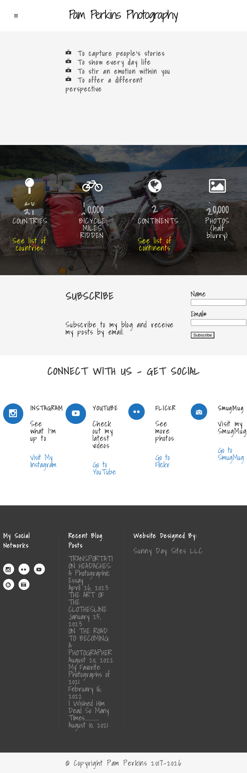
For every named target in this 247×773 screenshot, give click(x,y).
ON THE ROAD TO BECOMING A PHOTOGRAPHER (90, 641)
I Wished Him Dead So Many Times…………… (88, 710)
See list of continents (155, 244)
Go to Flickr (162, 461)
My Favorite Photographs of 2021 (89, 674)
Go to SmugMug (231, 454)
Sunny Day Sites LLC (168, 551)
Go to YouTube (104, 468)
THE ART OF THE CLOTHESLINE (87, 602)
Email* (218, 317)
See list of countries (29, 244)
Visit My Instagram (43, 461)
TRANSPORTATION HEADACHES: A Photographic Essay (90, 569)
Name (218, 297)
